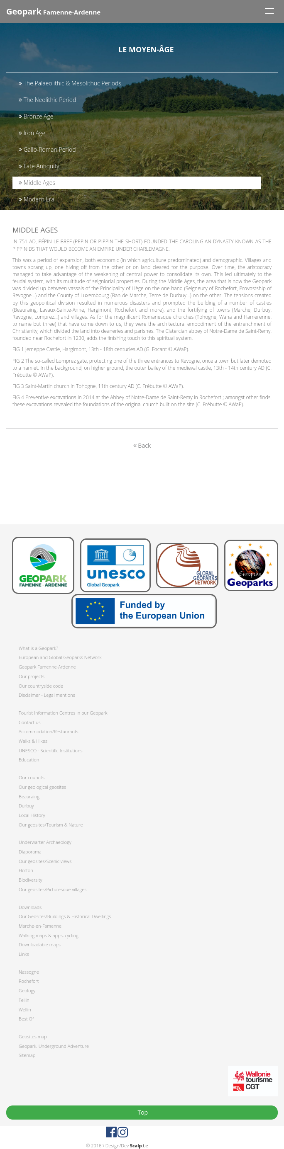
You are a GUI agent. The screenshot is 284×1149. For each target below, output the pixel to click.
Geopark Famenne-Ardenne (47, 667)
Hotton (26, 870)
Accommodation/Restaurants (48, 731)
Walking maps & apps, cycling (48, 935)
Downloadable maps (40, 944)
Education (29, 759)
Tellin (24, 1000)
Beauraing (29, 796)
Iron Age (32, 133)
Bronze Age (36, 116)
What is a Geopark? (38, 648)
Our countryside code (41, 686)
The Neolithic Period (47, 100)
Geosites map (33, 1036)
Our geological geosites (42, 787)
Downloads (30, 907)
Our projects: (32, 676)
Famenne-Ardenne (53, 11)
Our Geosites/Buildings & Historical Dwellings (65, 916)
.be (139, 1145)
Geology (27, 990)
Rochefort (29, 981)
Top (142, 1112)
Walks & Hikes (33, 741)
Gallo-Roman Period (47, 149)
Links (24, 954)
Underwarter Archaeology (45, 842)
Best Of (26, 1019)
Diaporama (30, 851)
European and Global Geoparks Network (60, 657)
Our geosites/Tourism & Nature (51, 825)
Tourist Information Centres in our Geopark (63, 713)
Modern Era (36, 199)
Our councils (31, 777)
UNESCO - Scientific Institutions (51, 750)
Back (142, 445)
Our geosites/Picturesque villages (52, 889)
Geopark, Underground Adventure (54, 1046)
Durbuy (26, 805)
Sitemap (27, 1055)
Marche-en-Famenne (40, 926)
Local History (32, 815)
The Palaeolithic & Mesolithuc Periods (70, 83)
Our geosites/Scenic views (45, 861)
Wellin (25, 1009)
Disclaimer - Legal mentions (47, 695)
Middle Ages (37, 183)
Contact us (30, 722)
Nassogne (29, 972)
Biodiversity (30, 880)
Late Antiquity (39, 166)
